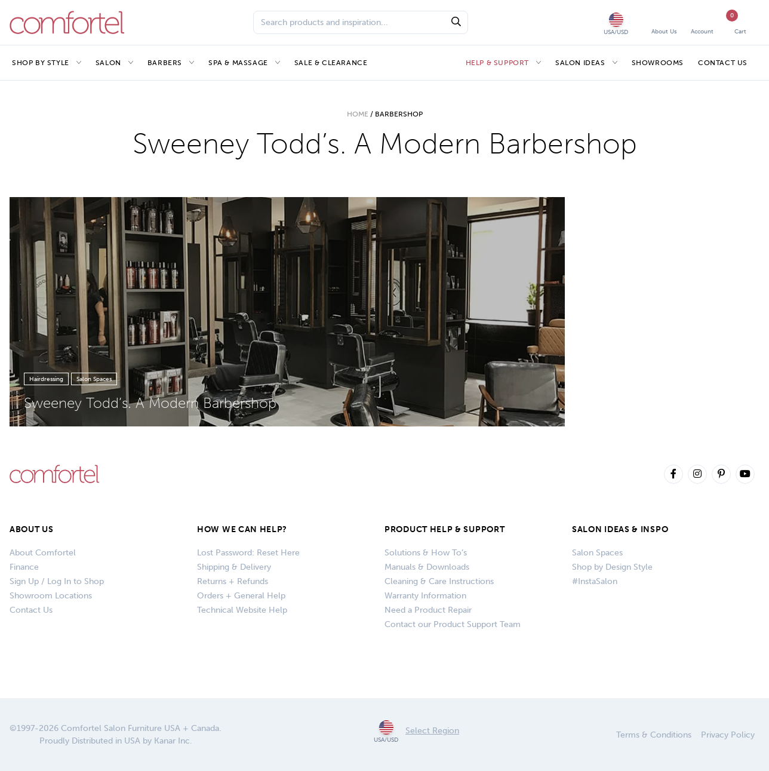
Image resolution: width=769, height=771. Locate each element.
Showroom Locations (51, 596)
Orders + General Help (241, 596)
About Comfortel (43, 553)
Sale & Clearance (331, 63)
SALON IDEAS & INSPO (620, 529)
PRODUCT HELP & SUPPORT (444, 529)
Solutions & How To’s (425, 553)
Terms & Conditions (653, 735)
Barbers (164, 63)
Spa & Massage (238, 63)
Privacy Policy (728, 735)
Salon (108, 63)
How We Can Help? (242, 529)
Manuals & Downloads (426, 567)
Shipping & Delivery (234, 567)
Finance (24, 567)
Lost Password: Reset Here (248, 553)
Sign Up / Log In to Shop (57, 581)
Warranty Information (425, 596)
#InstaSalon (594, 581)
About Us (32, 529)
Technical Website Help (242, 610)
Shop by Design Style (612, 567)
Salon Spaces (597, 553)
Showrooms (658, 63)
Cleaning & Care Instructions (439, 581)
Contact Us (723, 63)
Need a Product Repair (428, 610)
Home (357, 114)
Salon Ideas (580, 63)
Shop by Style (40, 63)
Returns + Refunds (232, 581)
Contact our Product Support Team (452, 624)
